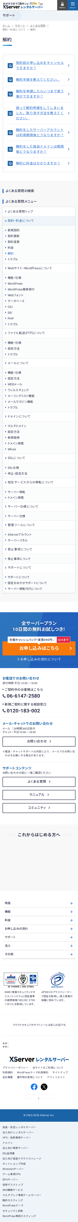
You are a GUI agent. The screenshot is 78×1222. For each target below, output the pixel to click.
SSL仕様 (13, 467)
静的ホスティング (12, 1200)
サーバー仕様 (16, 516)
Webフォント (16, 295)
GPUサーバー (10, 1179)
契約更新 (14, 236)
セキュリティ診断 (12, 1211)
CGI (10, 307)
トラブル (13, 259)
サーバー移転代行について (25, 588)
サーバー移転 (16, 492)
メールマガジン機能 (20, 401)
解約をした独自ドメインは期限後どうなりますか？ (43, 149)
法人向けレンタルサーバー (18, 1132)
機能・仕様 (14, 277)
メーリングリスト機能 (21, 396)
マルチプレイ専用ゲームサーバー (21, 1195)
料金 (11, 247)
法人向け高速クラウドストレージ (21, 1158)
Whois (12, 449)
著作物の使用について (30, 1077)
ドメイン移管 (16, 443)
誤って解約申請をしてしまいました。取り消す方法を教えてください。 (43, 113)
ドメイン (7, 1142)
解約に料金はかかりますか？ (43, 163)
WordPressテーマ (13, 1205)
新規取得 (14, 437)
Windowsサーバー (13, 1169)
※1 (41, 4)
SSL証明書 (8, 1153)
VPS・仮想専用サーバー (16, 1137)
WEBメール (15, 384)
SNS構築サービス (12, 1190)
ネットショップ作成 (14, 1163)
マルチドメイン (17, 426)
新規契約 (14, 230)
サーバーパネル (18, 540)
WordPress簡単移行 (21, 289)
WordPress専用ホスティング (19, 1216)
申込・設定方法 (17, 473)
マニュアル (37, 795)
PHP (11, 318)
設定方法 (14, 348)
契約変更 (14, 242)
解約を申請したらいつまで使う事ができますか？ (43, 93)
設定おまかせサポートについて (27, 583)
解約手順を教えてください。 (43, 80)
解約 (11, 253)
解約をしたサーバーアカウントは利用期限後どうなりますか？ (43, 132)
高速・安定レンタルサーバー (19, 1127)
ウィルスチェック (18, 390)
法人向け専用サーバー (15, 1148)
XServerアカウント (20, 534)
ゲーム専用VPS (11, 1174)
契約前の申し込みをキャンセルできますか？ (43, 65)
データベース (16, 301)
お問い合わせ (37, 741)
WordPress (15, 283)
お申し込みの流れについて (40, 659)
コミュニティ (37, 808)
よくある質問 (37, 782)
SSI (10, 312)
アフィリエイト (56, 1077)
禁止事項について (19, 559)
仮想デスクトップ (12, 1184)
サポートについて (19, 577)
